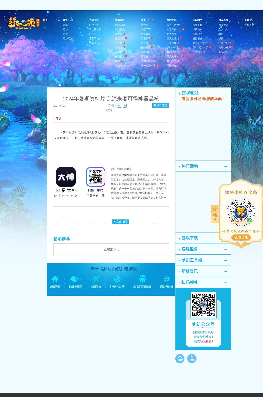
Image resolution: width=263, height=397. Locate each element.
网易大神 (223, 25)
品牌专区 (172, 19)
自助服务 (198, 19)
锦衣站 (120, 43)
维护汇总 (68, 38)
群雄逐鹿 (147, 47)
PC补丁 (93, 34)
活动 (65, 34)
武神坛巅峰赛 (149, 65)
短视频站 (223, 52)
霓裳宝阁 (121, 38)
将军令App (95, 43)
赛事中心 (147, 19)
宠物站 (120, 47)
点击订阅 (160, 105)
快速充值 (198, 25)
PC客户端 (94, 25)
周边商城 (172, 65)
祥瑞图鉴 (121, 56)
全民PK (145, 52)
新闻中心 (68, 19)
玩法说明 (120, 25)
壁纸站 (118, 65)
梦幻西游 (24, 23)
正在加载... (111, 249)
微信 (221, 34)
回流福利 (199, 52)
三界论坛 (225, 43)
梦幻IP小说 (174, 47)
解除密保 (198, 38)
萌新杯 (146, 43)
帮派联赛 (146, 34)
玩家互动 (223, 19)
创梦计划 (223, 29)
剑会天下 (146, 29)
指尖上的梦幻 (174, 25)
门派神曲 (173, 43)
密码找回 (198, 34)
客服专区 (249, 25)
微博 (221, 38)
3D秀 (119, 61)
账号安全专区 (200, 43)
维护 (65, 29)
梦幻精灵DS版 (202, 47)
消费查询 (198, 29)
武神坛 (144, 25)
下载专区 (94, 19)
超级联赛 (147, 38)
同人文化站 (173, 56)
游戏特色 (120, 29)
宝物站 (120, 52)
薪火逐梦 (172, 34)
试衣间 (120, 34)
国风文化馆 (174, 38)
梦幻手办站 (174, 61)
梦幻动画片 (173, 52)
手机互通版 (95, 29)
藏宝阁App (95, 38)
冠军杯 (144, 56)
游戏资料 (120, 19)
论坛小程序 (226, 47)
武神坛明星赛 (148, 61)
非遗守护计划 (175, 29)
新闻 (65, 25)
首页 (45, 19)
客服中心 (249, 19)
